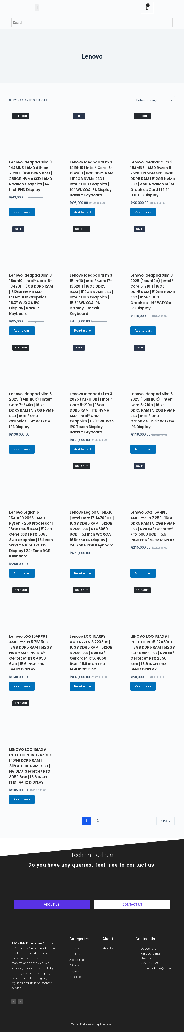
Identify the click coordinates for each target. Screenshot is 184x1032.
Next (165, 820)
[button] (37, 7)
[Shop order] (154, 100)
